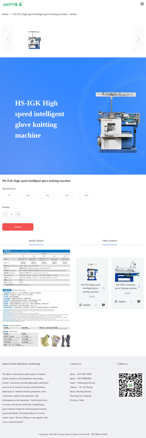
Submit (17, 227)
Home (5, 14)
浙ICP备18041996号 (100, 434)
